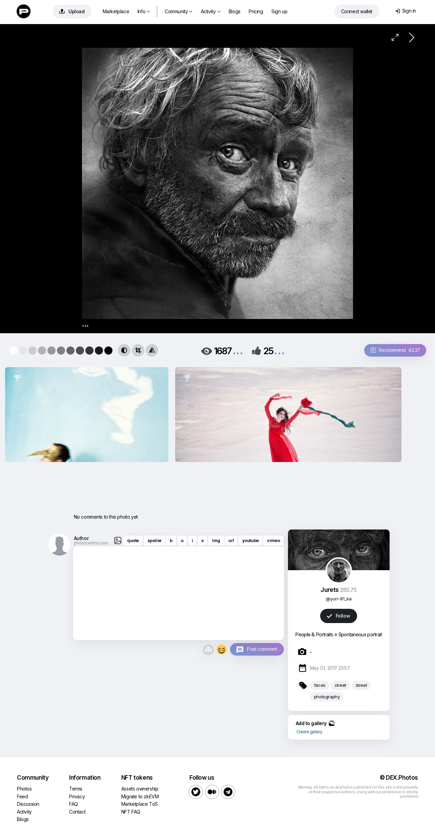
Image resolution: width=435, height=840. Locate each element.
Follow (338, 616)
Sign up (279, 11)
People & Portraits (314, 634)
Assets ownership (140, 789)
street (340, 685)
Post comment (262, 649)
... (237, 350)
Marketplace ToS (139, 804)
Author (81, 538)
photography (327, 696)
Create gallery (309, 731)
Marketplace (116, 11)
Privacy (77, 796)
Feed (22, 796)
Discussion (28, 804)
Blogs (235, 11)
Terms (75, 789)
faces (320, 685)
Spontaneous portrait (360, 634)
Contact (77, 812)
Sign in (405, 10)
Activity (210, 11)
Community (178, 11)
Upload (72, 11)
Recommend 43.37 (395, 350)
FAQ (73, 804)
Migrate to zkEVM (140, 796)
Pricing (256, 11)
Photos (24, 789)
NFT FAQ (130, 812)
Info (144, 11)
